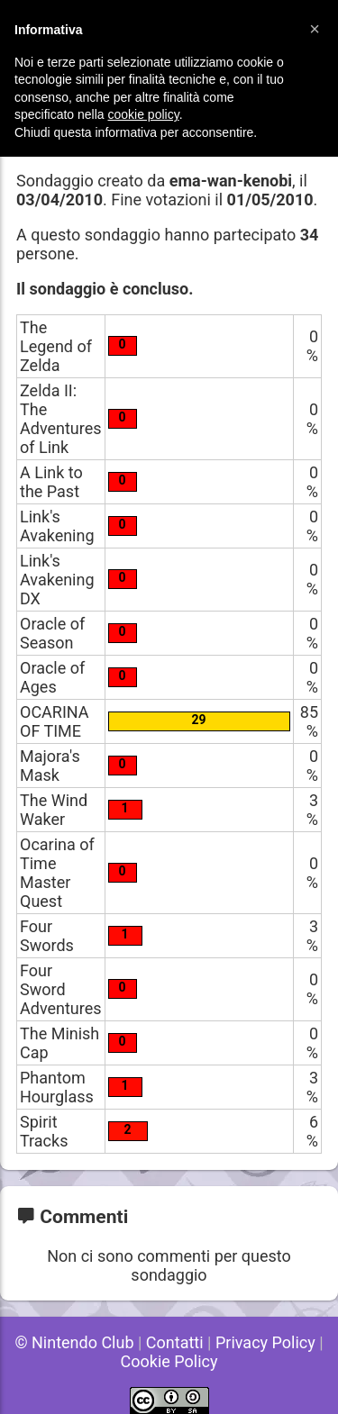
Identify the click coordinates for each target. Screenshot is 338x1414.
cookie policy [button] (143, 114)
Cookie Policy (169, 1361)
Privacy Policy (265, 1342)
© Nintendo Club (73, 1342)
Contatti (175, 1342)
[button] (314, 28)
